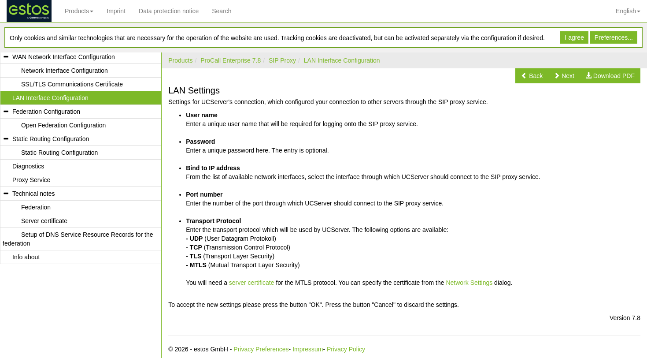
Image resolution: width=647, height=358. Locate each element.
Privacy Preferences (260, 349)
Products (79, 11)
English (628, 11)
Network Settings (469, 282)
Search (221, 11)
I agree (574, 37)
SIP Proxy (282, 60)
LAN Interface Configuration (342, 60)
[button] (531, 75)
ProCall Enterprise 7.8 (230, 60)
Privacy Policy (346, 349)
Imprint (116, 11)
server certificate (251, 282)
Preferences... (614, 37)
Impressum (307, 349)
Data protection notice (169, 11)
